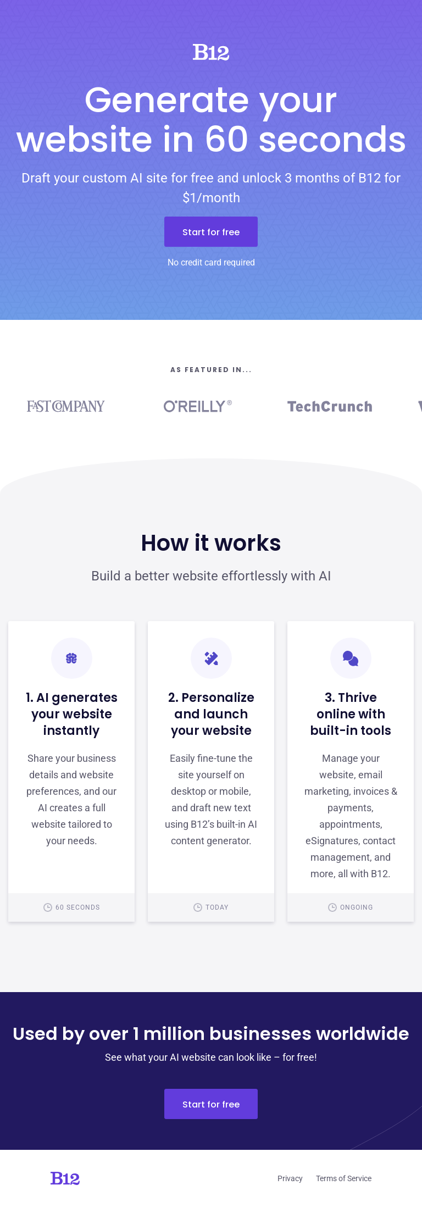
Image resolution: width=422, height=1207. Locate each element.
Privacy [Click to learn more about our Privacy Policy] (290, 1178)
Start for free (211, 232)
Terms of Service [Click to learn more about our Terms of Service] (343, 1178)
